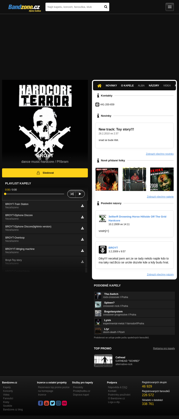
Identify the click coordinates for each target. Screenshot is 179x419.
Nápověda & (117, 387)
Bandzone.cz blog (13, 409)
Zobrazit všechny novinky (160, 153)
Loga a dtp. (114, 402)
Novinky (111, 85)
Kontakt (112, 391)
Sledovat (45, 173)
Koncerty (8, 391)
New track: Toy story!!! (116, 129)
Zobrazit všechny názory (160, 274)
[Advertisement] (89, 45)
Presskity (78, 387)
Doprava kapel (81, 394)
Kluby (6, 402)
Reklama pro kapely (164, 348)
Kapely (7, 387)
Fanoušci (8, 398)
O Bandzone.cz (116, 398)
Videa (167, 85)
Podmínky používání (119, 394)
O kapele (127, 85)
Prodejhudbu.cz (81, 391)
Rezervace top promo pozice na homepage (54, 389)
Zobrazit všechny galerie (160, 196)
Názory (154, 85)
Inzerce (42, 394)
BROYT (113, 247)
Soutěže (7, 405)
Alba (141, 85)
